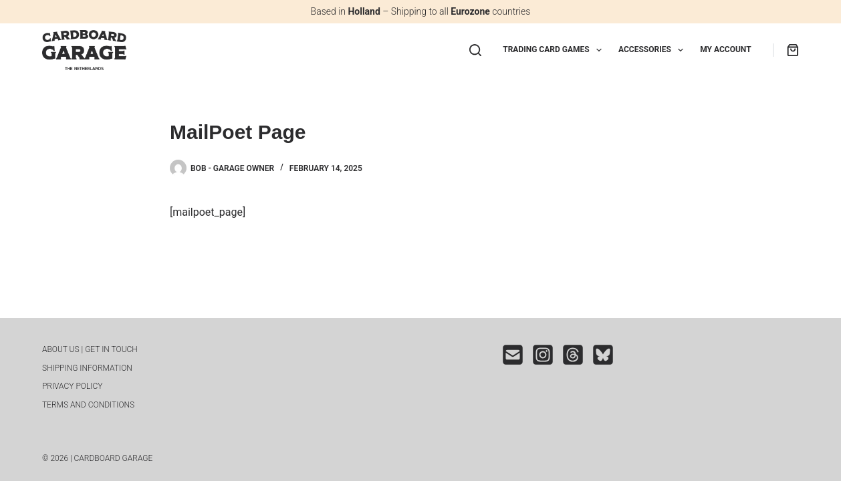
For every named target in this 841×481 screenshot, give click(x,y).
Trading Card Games (555, 50)
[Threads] (573, 355)
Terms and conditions (88, 405)
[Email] (513, 355)
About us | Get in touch (90, 349)
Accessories (653, 50)
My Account (725, 49)
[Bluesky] (603, 355)
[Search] (475, 50)
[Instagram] (543, 355)
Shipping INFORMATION (87, 368)
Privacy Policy (72, 386)
